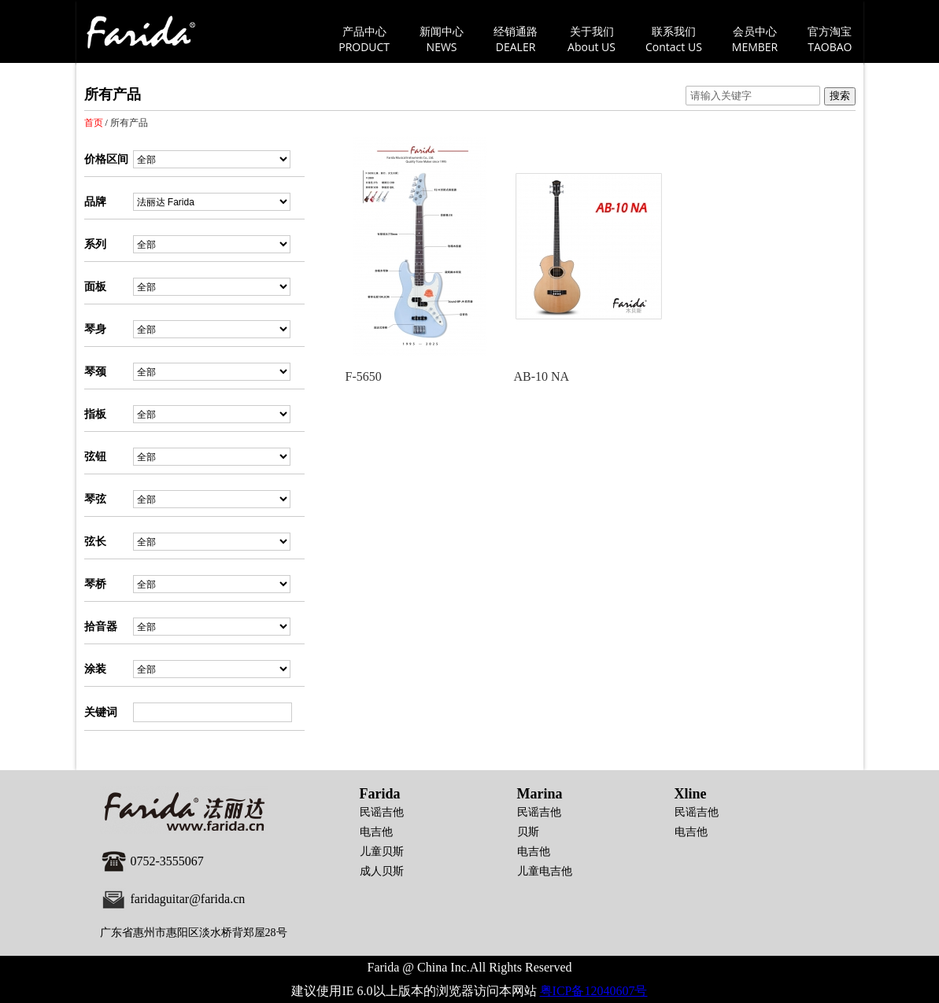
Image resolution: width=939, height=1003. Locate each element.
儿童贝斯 (382, 851)
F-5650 (364, 376)
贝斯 (528, 832)
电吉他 (376, 832)
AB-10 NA (542, 376)
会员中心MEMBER (755, 39)
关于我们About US (591, 39)
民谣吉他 (382, 812)
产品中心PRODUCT (364, 39)
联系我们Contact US (673, 39)
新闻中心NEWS (442, 39)
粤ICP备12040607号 (594, 990)
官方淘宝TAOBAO (830, 39)
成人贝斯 (382, 871)
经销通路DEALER (516, 39)
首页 (93, 122)
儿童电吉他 (544, 871)
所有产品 (129, 122)
